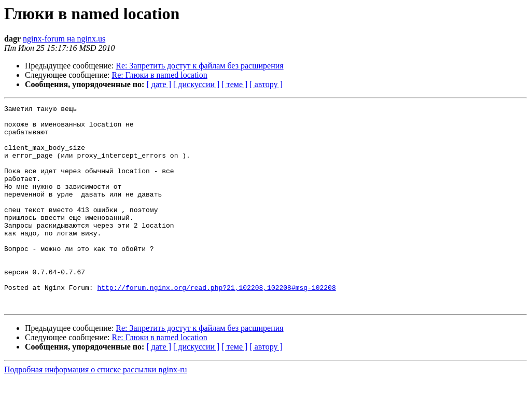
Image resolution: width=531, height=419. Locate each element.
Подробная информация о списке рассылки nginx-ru (95, 410)
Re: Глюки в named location (159, 75)
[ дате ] (158, 84)
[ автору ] (265, 84)
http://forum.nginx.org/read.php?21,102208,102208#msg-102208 (216, 324)
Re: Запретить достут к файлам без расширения (199, 65)
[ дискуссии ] (196, 84)
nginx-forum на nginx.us (64, 38)
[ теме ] (234, 84)
